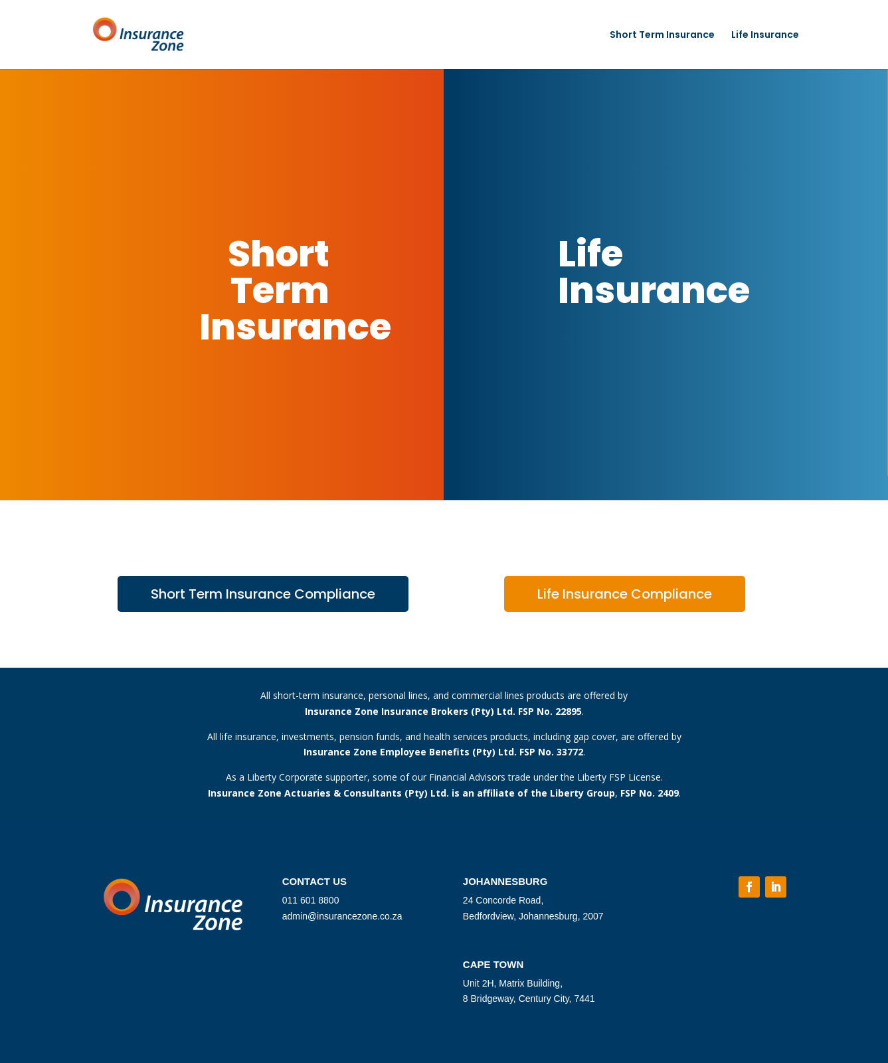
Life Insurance (765, 35)
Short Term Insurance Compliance (263, 594)
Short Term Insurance (662, 35)
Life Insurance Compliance (624, 594)
